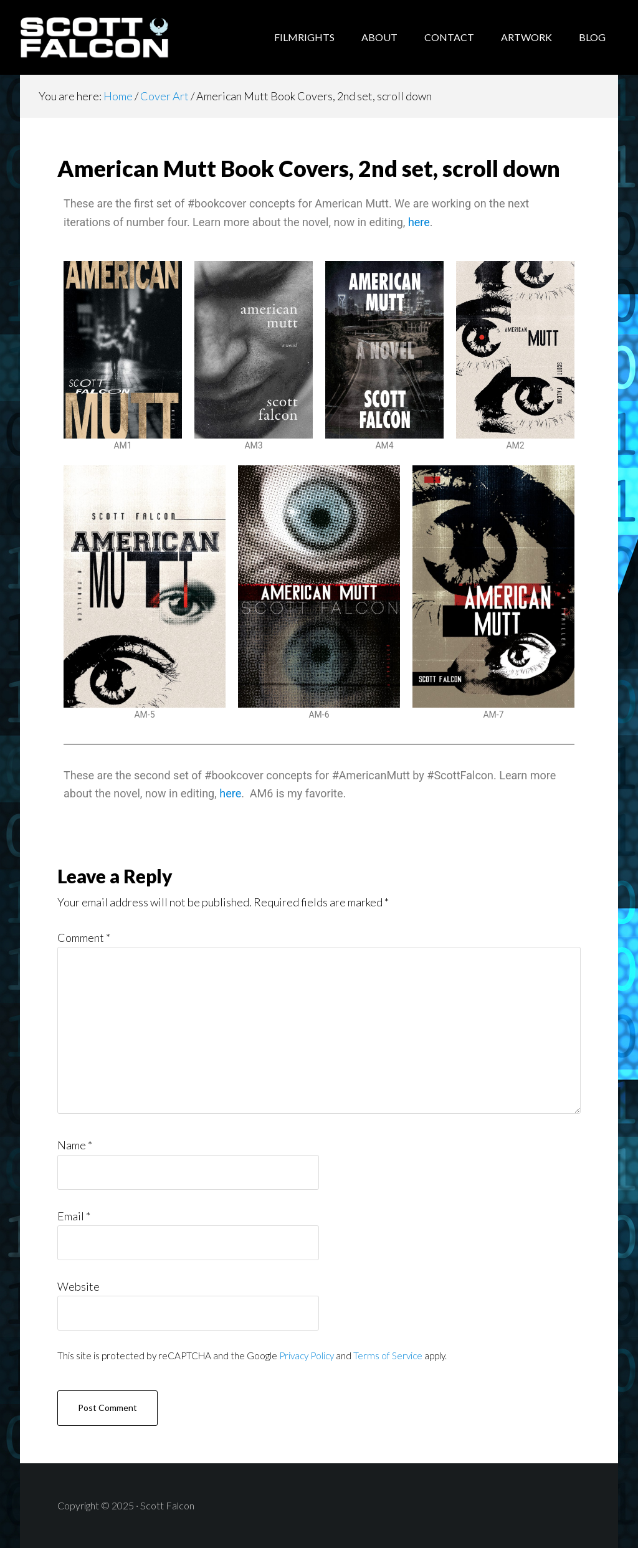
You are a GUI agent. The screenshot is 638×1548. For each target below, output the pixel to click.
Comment (83, 937)
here (419, 222)
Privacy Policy (306, 1355)
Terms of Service (387, 1355)
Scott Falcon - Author (119, 37)
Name (74, 1145)
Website (78, 1286)
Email (73, 1216)
